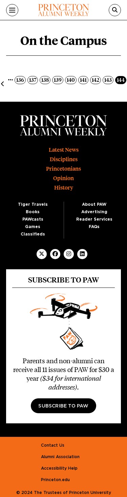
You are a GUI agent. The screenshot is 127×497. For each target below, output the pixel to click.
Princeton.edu (55, 480)
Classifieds (33, 234)
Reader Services (94, 219)
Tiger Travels (33, 204)
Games (32, 227)
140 (71, 79)
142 (96, 79)
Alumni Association (60, 457)
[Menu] (12, 10)
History (63, 187)
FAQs (94, 227)
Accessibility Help (59, 468)
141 (84, 79)
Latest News (64, 150)
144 (121, 79)
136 (21, 79)
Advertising (94, 212)
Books (33, 212)
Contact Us (52, 445)
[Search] (115, 10)
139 (58, 79)
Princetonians (63, 169)
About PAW (94, 204)
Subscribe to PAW (63, 406)
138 (45, 79)
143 (108, 79)
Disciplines (64, 159)
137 (33, 79)
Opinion (63, 178)
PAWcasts (32, 219)
